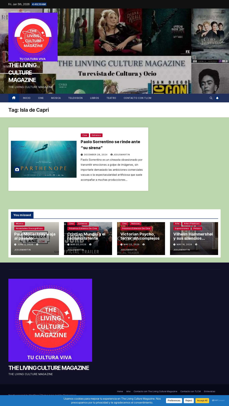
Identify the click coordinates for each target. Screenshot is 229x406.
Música (56, 98)
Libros (94, 98)
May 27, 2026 (79, 244)
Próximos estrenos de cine (83, 228)
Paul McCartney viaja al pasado (34, 236)
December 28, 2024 (96, 154)
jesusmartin (120, 154)
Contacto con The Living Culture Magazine (155, 391)
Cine (41, 98)
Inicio (27, 98)
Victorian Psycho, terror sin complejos (140, 236)
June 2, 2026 (26, 244)
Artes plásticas (192, 223)
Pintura (197, 228)
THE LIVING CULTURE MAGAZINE (22, 72)
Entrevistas (209, 391)
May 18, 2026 (185, 244)
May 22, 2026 (132, 244)
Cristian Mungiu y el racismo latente (86, 236)
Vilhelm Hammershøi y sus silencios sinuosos (193, 238)
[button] (211, 98)
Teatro (111, 98)
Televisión (75, 98)
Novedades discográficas (29, 228)
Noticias (135, 223)
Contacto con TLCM (137, 98)
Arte (177, 223)
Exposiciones (182, 228)
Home (120, 391)
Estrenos (96, 135)
